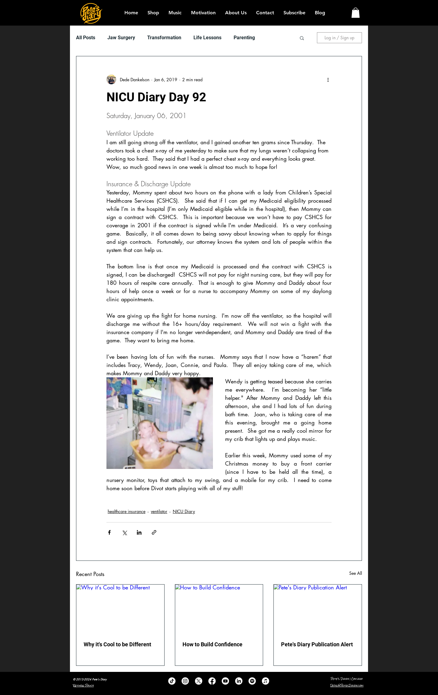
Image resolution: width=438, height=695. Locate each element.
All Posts (85, 37)
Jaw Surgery (121, 37)
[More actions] (328, 79)
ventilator (159, 511)
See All (355, 573)
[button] (355, 13)
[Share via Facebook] (109, 532)
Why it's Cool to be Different (117, 644)
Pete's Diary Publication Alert (317, 644)
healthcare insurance (126, 511)
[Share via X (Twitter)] (124, 532)
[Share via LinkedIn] (139, 532)
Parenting (244, 37)
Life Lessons (207, 37)
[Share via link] (154, 532)
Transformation (164, 37)
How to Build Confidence (212, 644)
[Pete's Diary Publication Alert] (318, 609)
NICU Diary (184, 511)
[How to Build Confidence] (219, 609)
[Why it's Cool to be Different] (120, 609)
